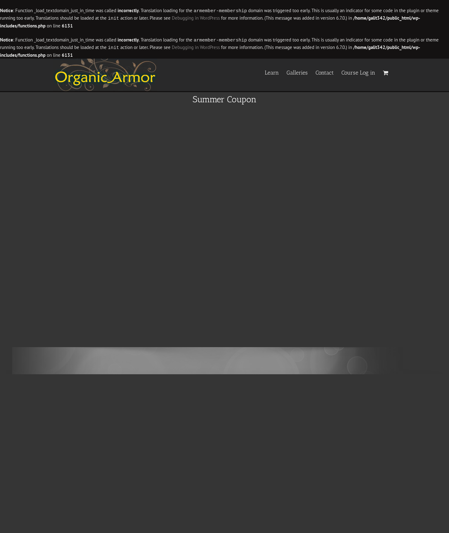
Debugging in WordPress (196, 18)
